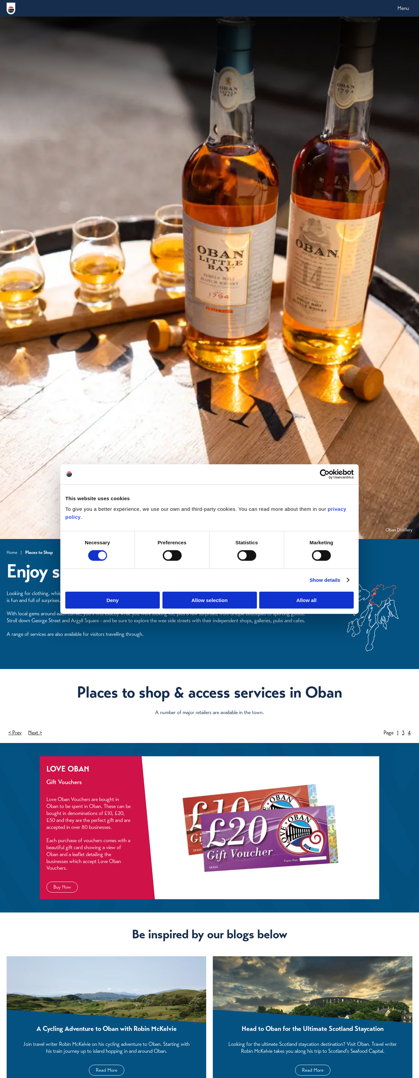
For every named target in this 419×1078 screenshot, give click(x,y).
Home (12, 552)
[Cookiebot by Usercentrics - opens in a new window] (325, 474)
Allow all (306, 600)
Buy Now (62, 887)
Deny (112, 600)
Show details (325, 580)
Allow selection (209, 600)
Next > (35, 732)
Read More (106, 1070)
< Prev (15, 732)
